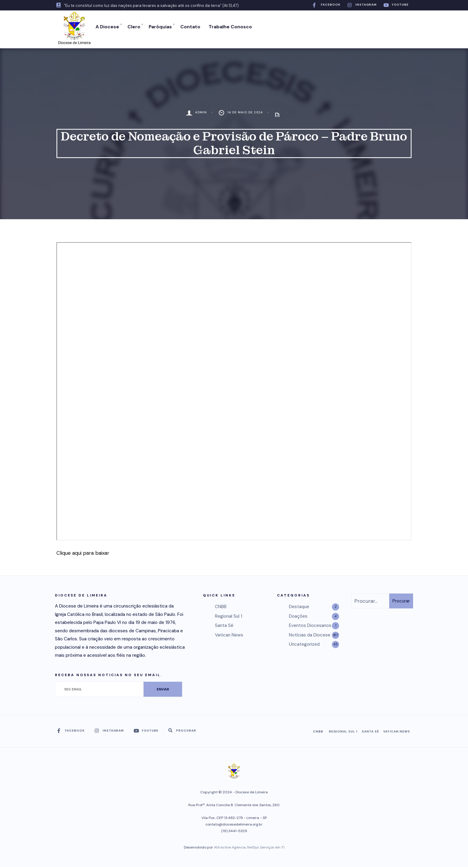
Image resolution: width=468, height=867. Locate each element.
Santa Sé (224, 624)
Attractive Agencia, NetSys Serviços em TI (249, 845)
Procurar (401, 599)
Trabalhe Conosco (229, 27)
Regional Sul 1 (228, 614)
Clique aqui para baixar (82, 551)
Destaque (299, 605)
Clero (132, 27)
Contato (189, 27)
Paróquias (159, 27)
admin (201, 110)
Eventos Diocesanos (310, 624)
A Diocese (106, 27)
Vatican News (229, 633)
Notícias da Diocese (309, 633)
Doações (298, 614)
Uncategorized (304, 642)
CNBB (221, 605)
